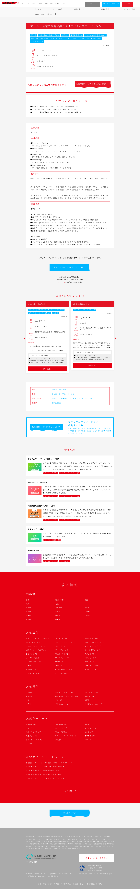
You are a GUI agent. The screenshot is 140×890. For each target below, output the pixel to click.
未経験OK (59, 740)
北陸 (57, 604)
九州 (27, 604)
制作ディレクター (91, 639)
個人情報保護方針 (53, 877)
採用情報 (36, 875)
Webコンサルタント (62, 654)
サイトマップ (45, 875)
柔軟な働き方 (90, 736)
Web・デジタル (61, 732)
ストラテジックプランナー (65, 643)
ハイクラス (30, 729)
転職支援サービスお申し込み (111, 3)
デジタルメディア (62, 704)
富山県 (28, 620)
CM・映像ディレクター (93, 650)
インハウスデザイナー (34, 674)
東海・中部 (59, 600)
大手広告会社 (31, 725)
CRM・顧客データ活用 (63, 670)
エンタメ (29, 744)
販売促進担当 (31, 670)
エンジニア (89, 732)
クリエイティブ (90, 729)
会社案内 (29, 875)
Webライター (60, 662)
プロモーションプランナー (95, 643)
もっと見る (69, 791)
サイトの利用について (66, 875)
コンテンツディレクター (35, 662)
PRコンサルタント (33, 643)
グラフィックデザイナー (94, 647)
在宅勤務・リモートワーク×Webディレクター (43, 775)
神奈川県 (58, 608)
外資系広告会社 (61, 725)
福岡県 (57, 616)
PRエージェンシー (92, 693)
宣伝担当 (58, 666)
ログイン (92, 3)
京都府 (87, 612)
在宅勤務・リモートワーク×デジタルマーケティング (46, 779)
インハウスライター (92, 670)
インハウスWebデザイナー (65, 674)
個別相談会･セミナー (56, 9)
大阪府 (57, 612)
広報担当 (29, 666)
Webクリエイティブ (33, 732)
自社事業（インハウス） (94, 704)
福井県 (57, 620)
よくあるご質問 (93, 9)
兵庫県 (28, 616)
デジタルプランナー (92, 654)
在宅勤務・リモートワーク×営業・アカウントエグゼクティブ (49, 763)
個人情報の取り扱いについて (36, 877)
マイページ (61, 283)
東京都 (54, 403)
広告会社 (29, 693)
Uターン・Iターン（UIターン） (67, 736)
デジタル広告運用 (32, 658)
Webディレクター (91, 658)
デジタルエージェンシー (64, 693)
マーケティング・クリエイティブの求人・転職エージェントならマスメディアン (71, 885)
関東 (59, 403)
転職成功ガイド (75, 9)
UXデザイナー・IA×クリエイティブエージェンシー (72, 399)
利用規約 (54, 875)
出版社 (28, 704)
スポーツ (88, 740)
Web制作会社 (90, 697)
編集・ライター (90, 662)
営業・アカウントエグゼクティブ (38, 639)
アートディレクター (62, 650)
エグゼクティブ (61, 729)
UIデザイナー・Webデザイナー (38, 650)
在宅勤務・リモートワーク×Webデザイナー (42, 771)
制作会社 (29, 697)
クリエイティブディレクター (36, 647)
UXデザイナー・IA (59, 390)
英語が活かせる (32, 736)
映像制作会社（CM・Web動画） (67, 697)
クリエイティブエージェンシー (64, 394)
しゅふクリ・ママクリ (34, 740)
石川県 (87, 616)
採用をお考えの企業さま (113, 9)
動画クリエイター (32, 654)
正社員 (87, 725)
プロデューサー (61, 639)
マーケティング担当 (92, 666)
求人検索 (128, 3)
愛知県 (87, 608)
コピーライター (61, 647)
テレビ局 (58, 701)
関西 (86, 600)
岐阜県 (28, 612)
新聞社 (87, 701)
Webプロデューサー (62, 658)
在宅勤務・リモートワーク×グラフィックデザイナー (46, 767)
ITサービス (30, 701)
